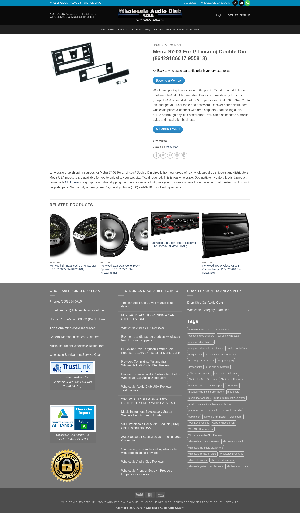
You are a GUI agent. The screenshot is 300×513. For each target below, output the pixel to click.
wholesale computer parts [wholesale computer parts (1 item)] (202, 453)
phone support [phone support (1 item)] (196, 410)
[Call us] (247, 3)
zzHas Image (173, 45)
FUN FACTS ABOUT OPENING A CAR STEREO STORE (147, 317)
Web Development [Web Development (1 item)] (198, 422)
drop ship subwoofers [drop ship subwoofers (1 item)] (218, 366)
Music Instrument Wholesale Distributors (77, 345)
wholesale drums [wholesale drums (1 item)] (197, 460)
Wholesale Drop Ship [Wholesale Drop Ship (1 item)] (231, 453)
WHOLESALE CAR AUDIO (215, 2)
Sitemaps (232, 502)
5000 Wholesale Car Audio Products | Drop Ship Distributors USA (150, 425)
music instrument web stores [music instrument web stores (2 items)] (229, 397)
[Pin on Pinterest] (177, 155)
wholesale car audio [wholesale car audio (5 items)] (233, 441)
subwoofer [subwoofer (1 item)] (194, 416)
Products (123, 29)
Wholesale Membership (78, 502)
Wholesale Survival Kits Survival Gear (75, 354)
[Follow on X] (235, 3)
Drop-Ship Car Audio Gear (205, 302)
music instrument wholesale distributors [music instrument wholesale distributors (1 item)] (209, 404)
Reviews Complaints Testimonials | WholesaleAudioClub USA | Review (145, 363)
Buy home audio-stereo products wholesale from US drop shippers (150, 338)
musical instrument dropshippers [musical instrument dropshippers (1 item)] (206, 391)
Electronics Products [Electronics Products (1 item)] (231, 379)
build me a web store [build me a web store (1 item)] (199, 329)
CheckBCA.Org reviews (70, 434)
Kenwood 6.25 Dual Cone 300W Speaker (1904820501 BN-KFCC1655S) (120, 269)
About (136, 29)
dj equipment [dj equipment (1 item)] (195, 354)
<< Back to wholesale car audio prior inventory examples (191, 70)
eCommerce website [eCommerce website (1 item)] (199, 373)
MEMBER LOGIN (168, 129)
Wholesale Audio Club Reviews (142, 327)
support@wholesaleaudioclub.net (82, 310)
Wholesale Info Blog (156, 502)
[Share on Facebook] (156, 155)
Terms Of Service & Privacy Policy (198, 502)
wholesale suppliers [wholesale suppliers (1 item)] (237, 466)
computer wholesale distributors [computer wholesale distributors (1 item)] (205, 348)
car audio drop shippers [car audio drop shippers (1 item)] (201, 335)
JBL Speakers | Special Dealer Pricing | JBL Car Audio (151, 438)
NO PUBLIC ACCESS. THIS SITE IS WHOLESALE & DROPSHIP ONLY (73, 15)
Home (157, 45)
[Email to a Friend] (170, 155)
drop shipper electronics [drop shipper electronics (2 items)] (201, 360)
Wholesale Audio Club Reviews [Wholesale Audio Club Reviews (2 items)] (205, 435)
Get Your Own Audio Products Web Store (176, 29)
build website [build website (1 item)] (222, 329)
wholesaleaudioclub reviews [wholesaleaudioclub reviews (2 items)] (203, 441)
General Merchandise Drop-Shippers (74, 336)
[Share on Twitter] (163, 155)
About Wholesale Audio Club (118, 502)
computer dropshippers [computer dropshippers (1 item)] (201, 342)
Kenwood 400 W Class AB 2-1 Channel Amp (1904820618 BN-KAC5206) (221, 269)
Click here (72, 182)
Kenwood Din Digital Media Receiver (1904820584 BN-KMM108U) (173, 244)
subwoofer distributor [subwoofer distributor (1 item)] (215, 416)
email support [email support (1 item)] (195, 385)
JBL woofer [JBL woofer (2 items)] (232, 385)
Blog (147, 29)
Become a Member (169, 80)
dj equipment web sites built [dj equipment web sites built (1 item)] (221, 354)
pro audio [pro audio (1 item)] (213, 410)
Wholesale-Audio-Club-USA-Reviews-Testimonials (147, 388)
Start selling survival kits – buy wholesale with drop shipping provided (149, 451)
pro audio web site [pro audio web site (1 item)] (232, 410)
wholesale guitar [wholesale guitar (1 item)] (197, 466)
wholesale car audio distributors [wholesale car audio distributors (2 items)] (205, 447)
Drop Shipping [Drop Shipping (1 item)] (226, 360)
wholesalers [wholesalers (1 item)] (216, 466)
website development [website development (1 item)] (223, 422)
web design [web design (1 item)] (236, 416)
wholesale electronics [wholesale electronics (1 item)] (222, 460)
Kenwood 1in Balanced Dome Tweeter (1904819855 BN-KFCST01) (73, 267)
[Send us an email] (241, 3)
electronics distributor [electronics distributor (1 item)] (226, 373)
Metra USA (172, 146)
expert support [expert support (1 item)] (215, 385)
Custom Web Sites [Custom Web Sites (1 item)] (237, 348)
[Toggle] (248, 310)
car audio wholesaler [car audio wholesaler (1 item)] (229, 335)
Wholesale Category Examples (208, 310)
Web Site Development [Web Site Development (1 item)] (201, 429)
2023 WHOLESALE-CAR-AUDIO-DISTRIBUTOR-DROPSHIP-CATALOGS (148, 401)
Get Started (190, 2)
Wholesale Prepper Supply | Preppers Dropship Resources (146, 472)
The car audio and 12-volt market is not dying (147, 304)
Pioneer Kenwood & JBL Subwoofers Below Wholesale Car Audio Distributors (151, 376)
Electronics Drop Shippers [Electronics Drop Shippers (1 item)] (202, 379)
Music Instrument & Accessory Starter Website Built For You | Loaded (146, 413)
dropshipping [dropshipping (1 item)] (195, 366)
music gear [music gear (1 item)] (233, 391)
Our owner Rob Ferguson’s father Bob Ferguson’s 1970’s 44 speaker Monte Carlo (150, 350)
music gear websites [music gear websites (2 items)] (199, 397)
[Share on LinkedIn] (184, 155)
